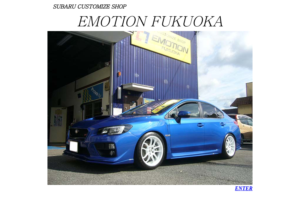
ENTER (244, 188)
